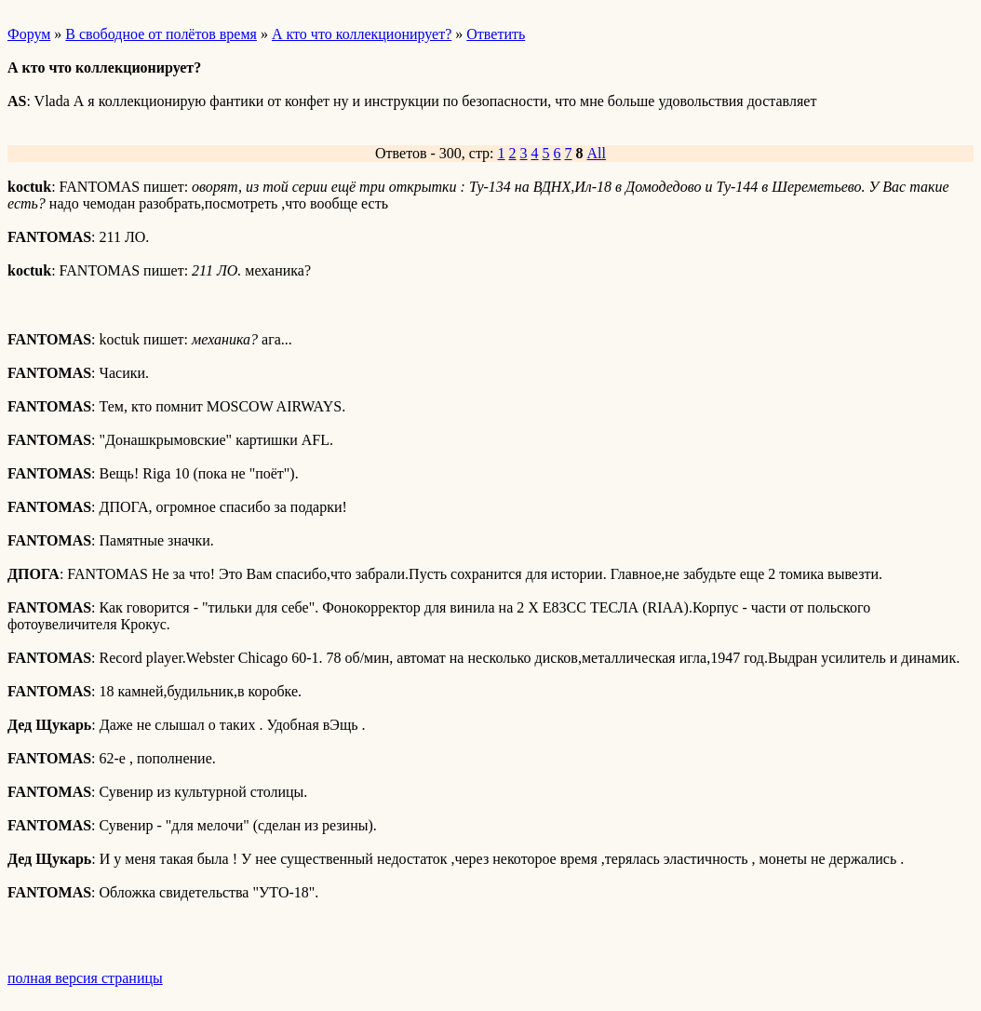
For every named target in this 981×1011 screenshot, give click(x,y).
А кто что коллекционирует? (361, 34)
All (596, 153)
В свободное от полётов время (161, 34)
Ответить (495, 34)
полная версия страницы (85, 978)
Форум (28, 34)
